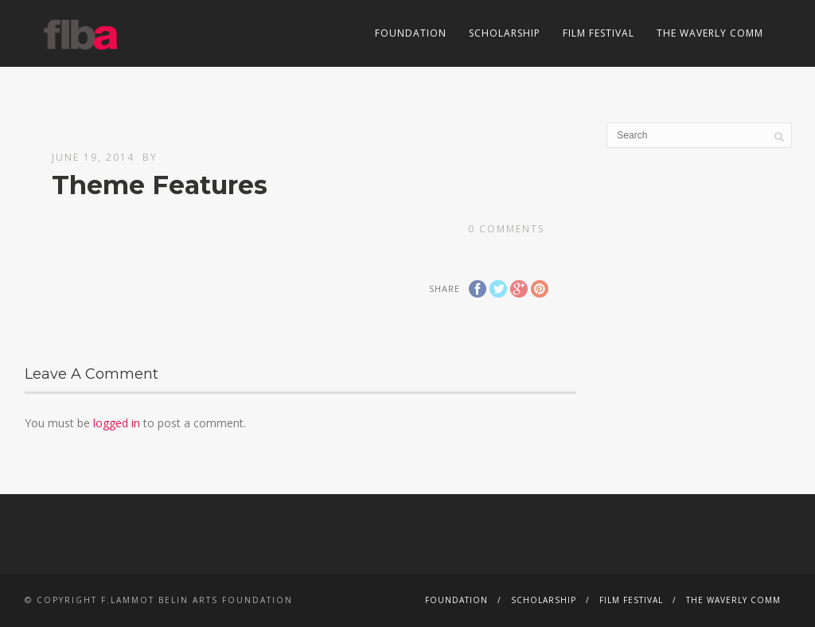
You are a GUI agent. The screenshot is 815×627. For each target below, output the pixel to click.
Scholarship (504, 33)
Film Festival (598, 33)
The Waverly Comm (710, 33)
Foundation (410, 33)
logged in (116, 422)
